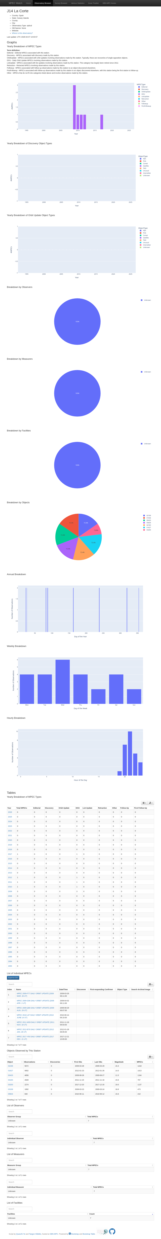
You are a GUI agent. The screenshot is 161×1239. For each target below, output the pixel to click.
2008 (10, 896)
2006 (10, 905)
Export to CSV (13, 978)
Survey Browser (61, 3)
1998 (10, 943)
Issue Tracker (93, 3)
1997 (10, 947)
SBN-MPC (54, 1234)
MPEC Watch (15, 3)
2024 (10, 821)
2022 (10, 831)
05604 (10, 1094)
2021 (10, 835)
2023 (10, 826)
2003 (10, 919)
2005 (10, 910)
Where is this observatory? (22, 33)
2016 (10, 859)
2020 (10, 840)
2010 (10, 887)
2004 (10, 915)
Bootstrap (74, 1234)
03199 (10, 1089)
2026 (10, 812)
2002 (10, 924)
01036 (10, 1066)
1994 (10, 961)
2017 (10, 854)
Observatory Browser (43, 3)
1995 (10, 957)
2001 (10, 929)
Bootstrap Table (89, 1234)
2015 (10, 863)
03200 (10, 1085)
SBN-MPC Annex (109, 3)
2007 (10, 901)
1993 (10, 966)
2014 (10, 868)
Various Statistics (77, 3)
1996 (10, 952)
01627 (10, 1071)
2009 (10, 891)
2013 (10, 873)
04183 (10, 1080)
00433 (10, 1075)
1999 (10, 938)
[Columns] (144, 803)
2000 (10, 933)
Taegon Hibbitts (35, 1234)
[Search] (19, 984)
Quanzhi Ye (20, 1234)
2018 (10, 849)
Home (28, 3)
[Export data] (151, 803)
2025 (10, 817)
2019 (10, 845)
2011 (10, 882)
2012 (10, 877)
